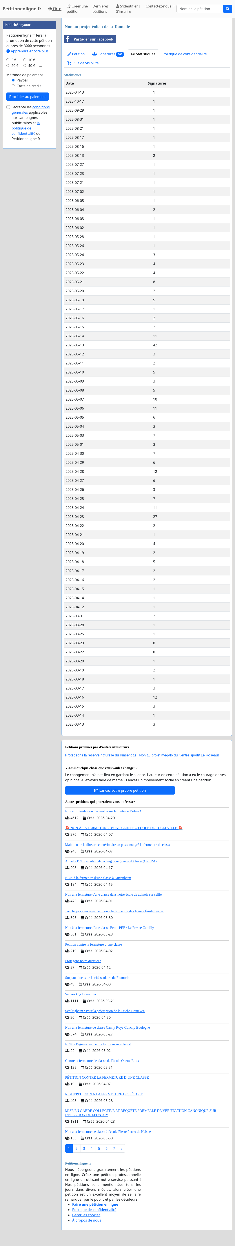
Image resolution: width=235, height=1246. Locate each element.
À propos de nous (86, 1220)
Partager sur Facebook (88, 39)
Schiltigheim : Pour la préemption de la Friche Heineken (105, 1011)
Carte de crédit (29, 218)
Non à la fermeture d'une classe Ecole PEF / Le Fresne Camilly (109, 928)
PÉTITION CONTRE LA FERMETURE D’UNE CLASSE (107, 1077)
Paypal (22, 212)
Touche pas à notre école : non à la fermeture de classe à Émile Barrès (114, 911)
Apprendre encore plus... (28, 183)
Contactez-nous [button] (159, 6)
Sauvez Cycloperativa (80, 994)
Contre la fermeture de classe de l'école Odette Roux (102, 1061)
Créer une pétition (77, 9)
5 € (13, 192)
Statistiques (143, 54)
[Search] (200, 9)
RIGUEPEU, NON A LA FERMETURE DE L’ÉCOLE (104, 1094)
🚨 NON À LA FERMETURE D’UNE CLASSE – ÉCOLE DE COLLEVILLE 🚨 (123, 828)
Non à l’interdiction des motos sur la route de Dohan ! (103, 811)
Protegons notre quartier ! (83, 961)
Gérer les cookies (86, 1215)
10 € (31, 192)
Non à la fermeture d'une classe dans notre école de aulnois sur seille (113, 894)
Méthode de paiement (24, 207)
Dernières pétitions (101, 9)
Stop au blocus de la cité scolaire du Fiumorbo (97, 978)
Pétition (76, 54)
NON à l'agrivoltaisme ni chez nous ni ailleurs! (98, 1044)
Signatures (108, 54)
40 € (31, 197)
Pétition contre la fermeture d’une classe (93, 944)
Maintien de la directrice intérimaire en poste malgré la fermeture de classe (117, 845)
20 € (14, 197)
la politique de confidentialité (26, 260)
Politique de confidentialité (185, 54)
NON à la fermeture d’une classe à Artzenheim (98, 878)
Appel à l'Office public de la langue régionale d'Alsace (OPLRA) (111, 861)
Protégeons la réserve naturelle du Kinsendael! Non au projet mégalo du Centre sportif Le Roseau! (142, 755)
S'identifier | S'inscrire (128, 9)
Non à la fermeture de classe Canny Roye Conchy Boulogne (107, 1027)
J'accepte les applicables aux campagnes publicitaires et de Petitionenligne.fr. (31, 255)
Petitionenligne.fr (22, 9)
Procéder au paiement (27, 228)
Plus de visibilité (83, 63)
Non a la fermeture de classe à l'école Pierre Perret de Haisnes (108, 1131)
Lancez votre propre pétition (120, 790)
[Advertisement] (29, 84)
